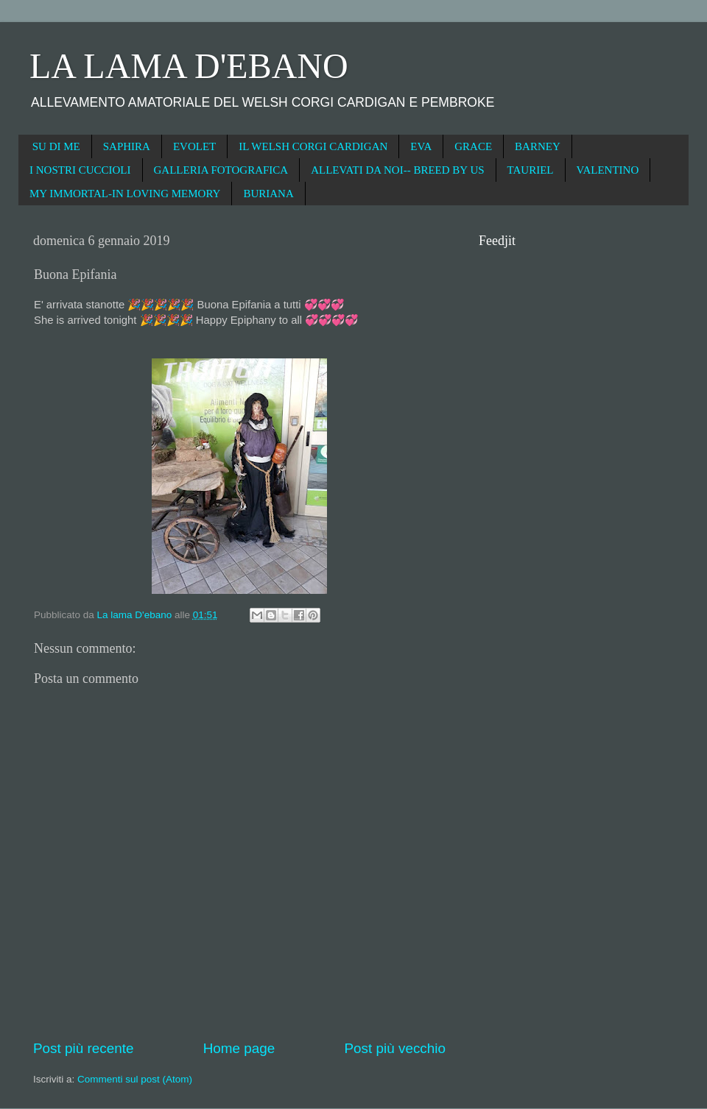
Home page (239, 1048)
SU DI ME (56, 146)
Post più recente (83, 1048)
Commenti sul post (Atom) (134, 1079)
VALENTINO (608, 170)
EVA (421, 146)
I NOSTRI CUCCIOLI (80, 170)
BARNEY (537, 146)
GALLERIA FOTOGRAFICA (221, 170)
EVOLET (194, 146)
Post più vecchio (395, 1048)
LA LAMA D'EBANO (188, 65)
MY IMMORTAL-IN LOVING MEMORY (124, 193)
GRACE (473, 146)
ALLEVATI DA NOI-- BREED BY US (397, 170)
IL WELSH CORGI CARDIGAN (313, 146)
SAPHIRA (126, 146)
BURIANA (268, 193)
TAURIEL (530, 170)
